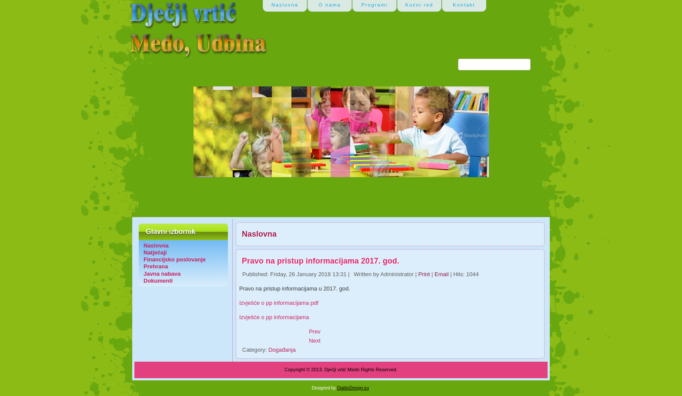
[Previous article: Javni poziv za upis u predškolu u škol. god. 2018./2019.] (315, 331)
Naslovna (156, 245)
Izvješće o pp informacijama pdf (278, 303)
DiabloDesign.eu (353, 388)
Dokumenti (158, 280)
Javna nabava (162, 274)
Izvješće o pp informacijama (274, 317)
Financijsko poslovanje (175, 259)
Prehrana (156, 266)
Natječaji (155, 252)
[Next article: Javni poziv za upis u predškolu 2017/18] (315, 340)
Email (442, 274)
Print (424, 274)
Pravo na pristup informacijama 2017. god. (320, 261)
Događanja (282, 349)
